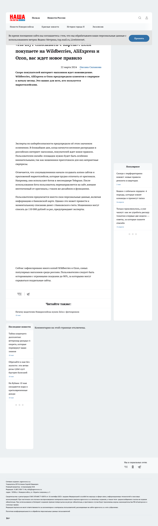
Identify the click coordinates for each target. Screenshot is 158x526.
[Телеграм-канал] (139, 467)
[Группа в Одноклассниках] (132, 467)
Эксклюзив (98, 26)
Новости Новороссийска (22, 26)
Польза (36, 17)
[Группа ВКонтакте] (125, 467)
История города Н (76, 26)
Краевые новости (50, 26)
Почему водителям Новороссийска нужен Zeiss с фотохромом (58, 313)
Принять (139, 38)
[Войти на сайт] (146, 18)
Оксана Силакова (90, 67)
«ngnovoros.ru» (25, 482)
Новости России (56, 17)
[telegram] (29, 294)
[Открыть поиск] (140, 18)
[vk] (19, 294)
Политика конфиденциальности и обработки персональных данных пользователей (38, 511)
